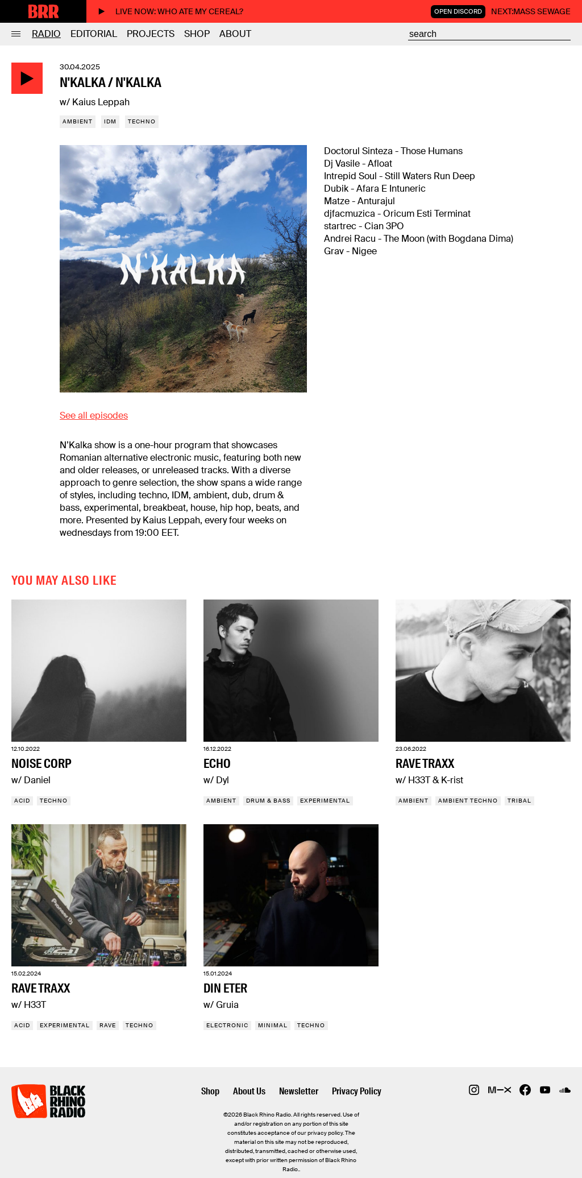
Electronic (227, 1025)
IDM (110, 121)
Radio (46, 34)
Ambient (78, 121)
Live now (170, 11)
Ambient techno (468, 800)
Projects (150, 34)
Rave (107, 1025)
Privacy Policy (356, 1091)
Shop (197, 34)
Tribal (519, 800)
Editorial (93, 34)
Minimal (273, 1025)
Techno (142, 121)
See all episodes (94, 415)
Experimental (325, 800)
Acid (22, 800)
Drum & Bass (268, 800)
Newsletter (298, 1091)
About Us (249, 1091)
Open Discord (458, 11)
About (235, 34)
